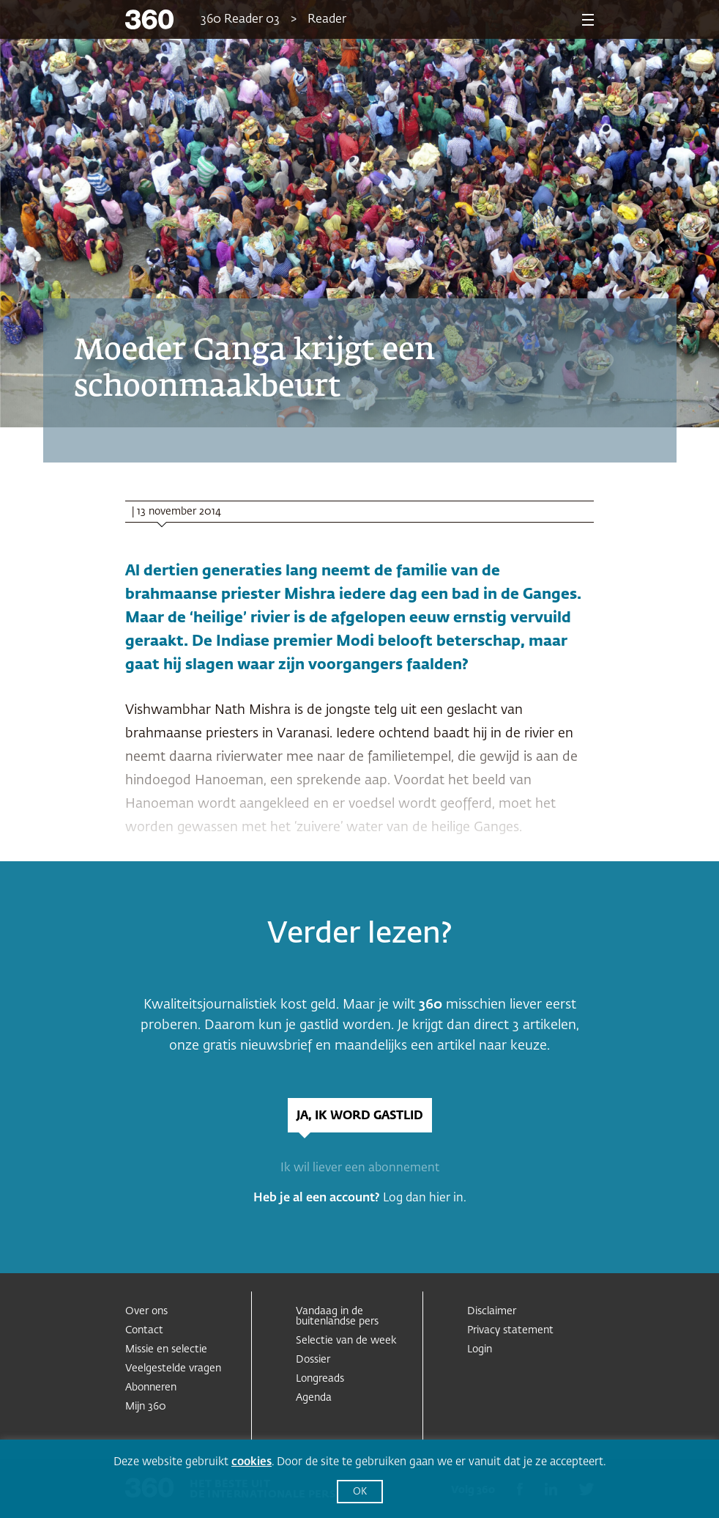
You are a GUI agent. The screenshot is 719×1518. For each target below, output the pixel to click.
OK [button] (360, 1492)
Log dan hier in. (424, 1198)
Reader (327, 20)
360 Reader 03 (240, 20)
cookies (251, 1461)
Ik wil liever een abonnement (359, 1168)
